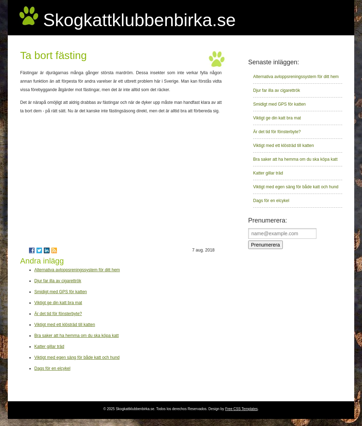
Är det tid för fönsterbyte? (58, 313)
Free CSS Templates (241, 409)
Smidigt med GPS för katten (60, 291)
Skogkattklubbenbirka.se (139, 20)
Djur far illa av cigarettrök (57, 280)
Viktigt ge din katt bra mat (58, 302)
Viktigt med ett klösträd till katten (64, 324)
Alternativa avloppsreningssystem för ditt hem (77, 269)
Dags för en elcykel (52, 368)
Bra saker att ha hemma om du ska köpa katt (76, 335)
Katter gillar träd (49, 346)
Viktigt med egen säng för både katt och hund (76, 357)
